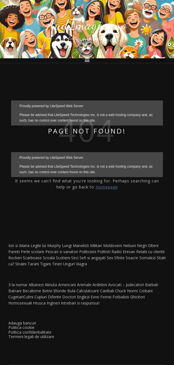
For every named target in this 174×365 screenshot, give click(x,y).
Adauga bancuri (22, 323)
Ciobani (146, 290)
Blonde (59, 290)
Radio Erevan (123, 251)
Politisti (103, 251)
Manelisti (81, 245)
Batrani (14, 290)
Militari (96, 245)
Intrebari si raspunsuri (80, 303)
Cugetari (15, 296)
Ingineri (53, 303)
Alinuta (51, 284)
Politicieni (87, 251)
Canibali (107, 290)
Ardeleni (100, 284)
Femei (105, 296)
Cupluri (40, 296)
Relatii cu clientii (150, 251)
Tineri (57, 263)
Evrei (95, 296)
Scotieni (63, 257)
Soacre (132, 257)
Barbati (151, 284)
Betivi (47, 290)
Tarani (33, 263)
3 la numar (18, 284)
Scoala (49, 257)
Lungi (67, 245)
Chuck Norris (126, 290)
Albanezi (36, 284)
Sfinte (119, 257)
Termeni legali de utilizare (31, 336)
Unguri (69, 263)
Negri (142, 245)
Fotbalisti (121, 296)
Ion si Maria (18, 245)
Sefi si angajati (92, 257)
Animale (84, 284)
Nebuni (129, 245)
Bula (71, 290)
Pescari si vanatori (61, 251)
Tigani (45, 263)
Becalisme (32, 290)
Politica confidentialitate (29, 332)
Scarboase (32, 257)
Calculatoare (87, 290)
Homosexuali (20, 303)
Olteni (153, 245)
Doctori (69, 296)
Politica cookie (21, 327)
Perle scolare (32, 251)
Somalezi (147, 257)
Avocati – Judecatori (126, 284)
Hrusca (39, 303)
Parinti (14, 251)
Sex (110, 257)
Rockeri (15, 257)
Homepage (107, 187)
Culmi (28, 296)
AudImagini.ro (87, 25)
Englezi (83, 296)
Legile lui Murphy (46, 245)
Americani (67, 284)
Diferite (54, 296)
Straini (20, 263)
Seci (74, 257)
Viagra (81, 263)
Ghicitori (137, 296)
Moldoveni (112, 245)
